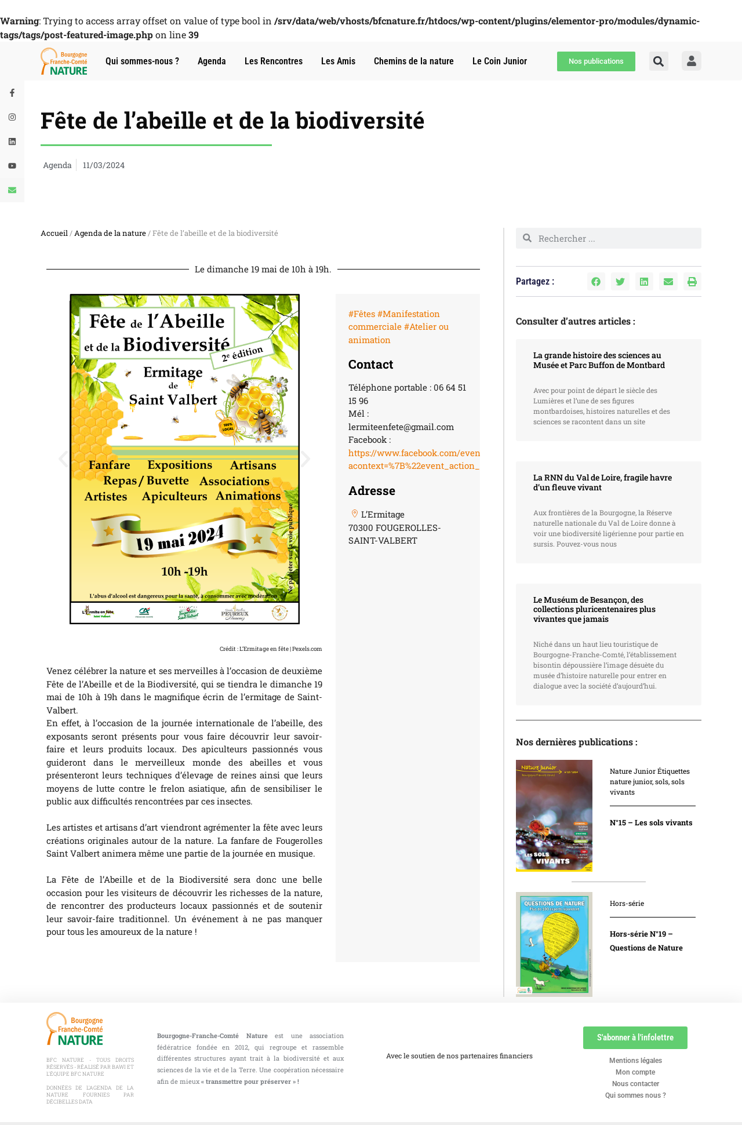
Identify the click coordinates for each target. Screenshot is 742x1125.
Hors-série (627, 903)
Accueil (54, 233)
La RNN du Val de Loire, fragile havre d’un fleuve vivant (602, 482)
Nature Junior (633, 771)
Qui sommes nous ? (635, 1095)
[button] (658, 61)
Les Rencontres (274, 61)
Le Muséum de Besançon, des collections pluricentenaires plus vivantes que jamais (594, 609)
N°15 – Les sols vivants (651, 822)
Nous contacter (635, 1084)
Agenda (212, 61)
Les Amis (338, 61)
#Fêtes (361, 313)
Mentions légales (635, 1061)
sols (661, 781)
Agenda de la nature (110, 233)
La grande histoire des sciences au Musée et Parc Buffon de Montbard (599, 359)
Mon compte (635, 1072)
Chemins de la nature (414, 61)
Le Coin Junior (499, 61)
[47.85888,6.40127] (407, 641)
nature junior (631, 781)
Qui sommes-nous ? (142, 61)
